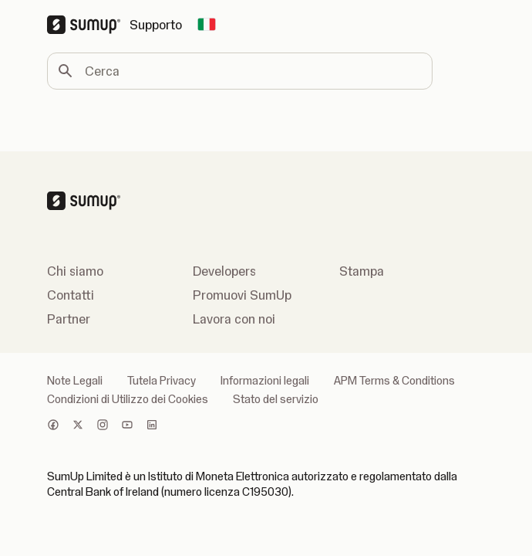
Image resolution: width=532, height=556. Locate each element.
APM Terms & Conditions (394, 381)
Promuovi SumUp (242, 295)
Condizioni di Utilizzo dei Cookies (127, 399)
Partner (68, 319)
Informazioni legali (265, 381)
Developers (224, 271)
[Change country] (206, 24)
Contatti (70, 295)
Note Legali (75, 381)
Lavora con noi (234, 319)
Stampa (361, 271)
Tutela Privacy (161, 381)
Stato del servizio (275, 399)
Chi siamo (75, 271)
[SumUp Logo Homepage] (88, 24)
